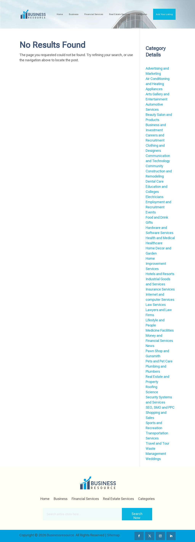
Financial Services (93, 14)
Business (73, 14)
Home (60, 14)
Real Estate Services (119, 14)
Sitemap (113, 535)
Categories (141, 14)
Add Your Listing (164, 14)
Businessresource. (61, 535)
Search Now (137, 516)
